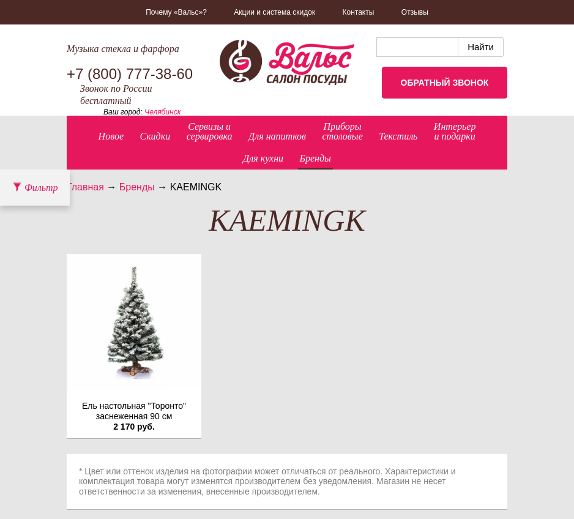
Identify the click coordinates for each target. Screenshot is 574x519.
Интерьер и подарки (455, 131)
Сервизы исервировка (210, 131)
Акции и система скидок (274, 12)
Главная (85, 187)
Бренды (315, 158)
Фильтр (35, 187)
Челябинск (162, 112)
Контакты (359, 12)
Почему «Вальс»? (176, 12)
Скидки (155, 136)
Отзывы (414, 12)
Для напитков (277, 136)
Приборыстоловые (342, 131)
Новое (111, 136)
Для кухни (263, 158)
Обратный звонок (445, 83)
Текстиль (398, 136)
